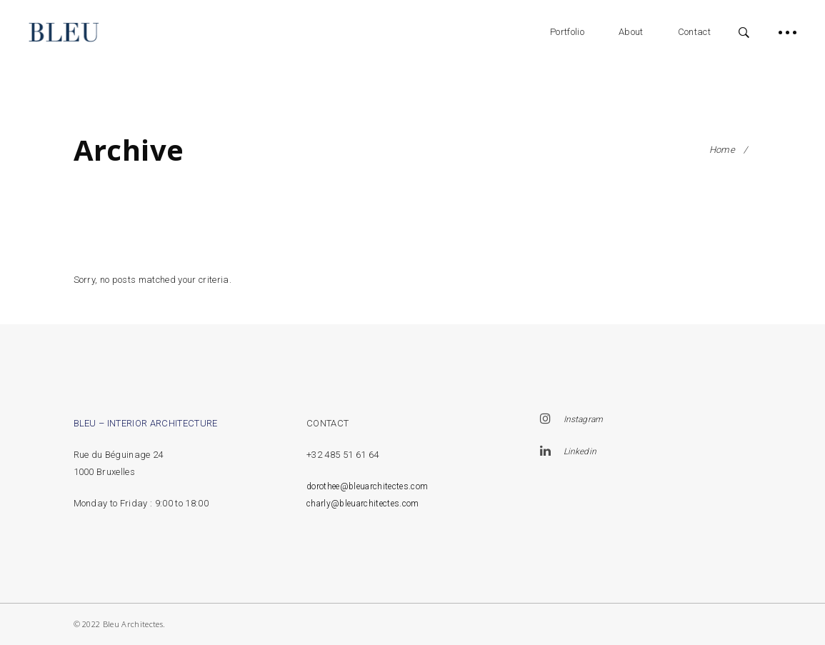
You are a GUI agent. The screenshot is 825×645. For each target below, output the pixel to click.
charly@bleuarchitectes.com (362, 504)
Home (722, 149)
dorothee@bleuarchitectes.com (367, 486)
